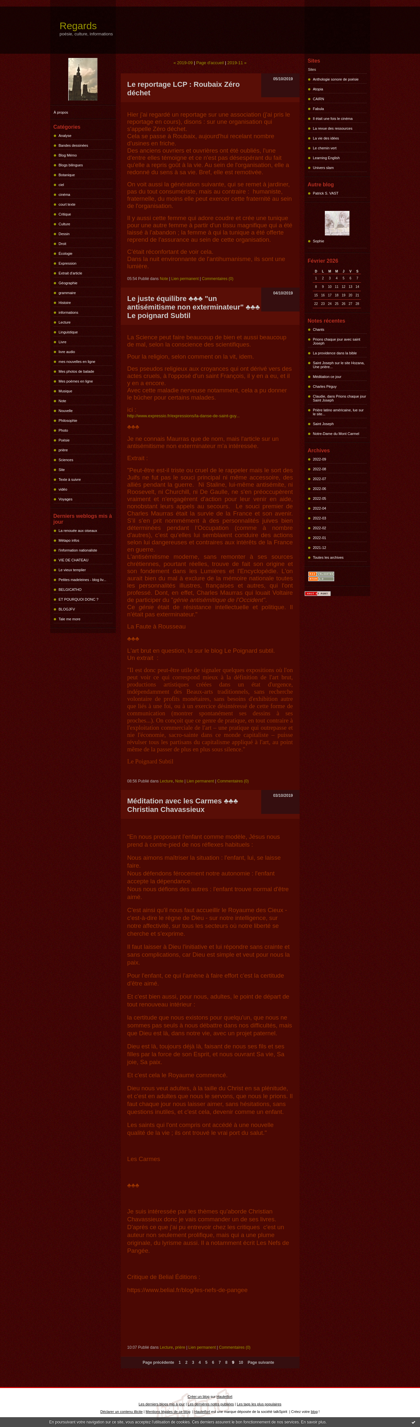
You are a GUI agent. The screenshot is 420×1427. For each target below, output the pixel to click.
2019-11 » (237, 62)
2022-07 (319, 479)
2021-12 (319, 548)
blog (314, 1412)
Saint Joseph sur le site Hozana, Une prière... (339, 365)
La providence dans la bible (335, 353)
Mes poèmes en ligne (76, 381)
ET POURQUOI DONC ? (78, 599)
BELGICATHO (70, 589)
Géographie (68, 283)
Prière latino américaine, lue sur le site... (338, 412)
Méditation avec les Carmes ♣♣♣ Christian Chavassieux (182, 805)
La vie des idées (326, 138)
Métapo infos (69, 540)
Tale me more (70, 619)
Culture (64, 224)
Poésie (64, 440)
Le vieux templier (72, 570)
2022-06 (319, 489)
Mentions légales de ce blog (168, 1412)
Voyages (66, 499)
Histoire (65, 303)
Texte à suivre (70, 479)
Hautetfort (224, 1397)
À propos (61, 112)
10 (241, 1362)
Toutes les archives (328, 557)
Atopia (318, 89)
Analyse (65, 136)
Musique (66, 391)
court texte (67, 204)
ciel (61, 185)
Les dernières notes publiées (211, 1404)
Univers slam (323, 168)
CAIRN (318, 99)
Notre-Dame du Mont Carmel (336, 434)
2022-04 (319, 508)
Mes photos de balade (76, 371)
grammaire (67, 293)
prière (63, 450)
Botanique (67, 175)
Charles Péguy (325, 386)
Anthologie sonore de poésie (336, 79)
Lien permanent (185, 278)
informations (68, 312)
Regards (78, 25)
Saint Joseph (323, 424)
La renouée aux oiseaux (78, 531)
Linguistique (68, 332)
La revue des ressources (332, 128)
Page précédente (158, 1362)
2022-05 (319, 498)
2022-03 (319, 518)
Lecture (65, 322)
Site (62, 470)
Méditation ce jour (327, 377)
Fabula (318, 109)
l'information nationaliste (78, 550)
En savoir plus (313, 1422)
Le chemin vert (325, 148)
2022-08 (319, 469)
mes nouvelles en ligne (77, 362)
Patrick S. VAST (326, 193)
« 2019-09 (183, 62)
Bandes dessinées (73, 145)
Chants (319, 329)
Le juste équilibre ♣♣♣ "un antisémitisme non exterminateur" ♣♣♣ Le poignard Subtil (193, 307)
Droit (62, 244)
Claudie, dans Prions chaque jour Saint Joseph (339, 398)
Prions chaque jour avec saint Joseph (336, 341)
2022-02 (319, 528)
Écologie (66, 253)
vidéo (63, 489)
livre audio (67, 352)
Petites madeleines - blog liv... (82, 580)
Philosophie (68, 420)
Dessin (64, 234)
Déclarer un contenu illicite (121, 1412)
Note (62, 401)
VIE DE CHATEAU (74, 560)
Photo (63, 430)
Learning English (326, 158)
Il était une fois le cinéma (333, 119)
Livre (63, 342)
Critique (65, 214)
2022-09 (319, 459)
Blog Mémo (68, 155)
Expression (67, 263)
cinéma (64, 195)
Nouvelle (66, 411)
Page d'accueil (210, 62)
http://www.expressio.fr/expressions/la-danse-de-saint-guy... (183, 415)
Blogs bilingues (71, 165)
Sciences (66, 460)
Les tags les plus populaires (259, 1404)
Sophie (318, 241)
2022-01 (319, 538)
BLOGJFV (67, 609)
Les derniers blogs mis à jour (162, 1404)
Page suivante (261, 1362)
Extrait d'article (70, 273)
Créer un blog (199, 1397)
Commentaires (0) (217, 278)
